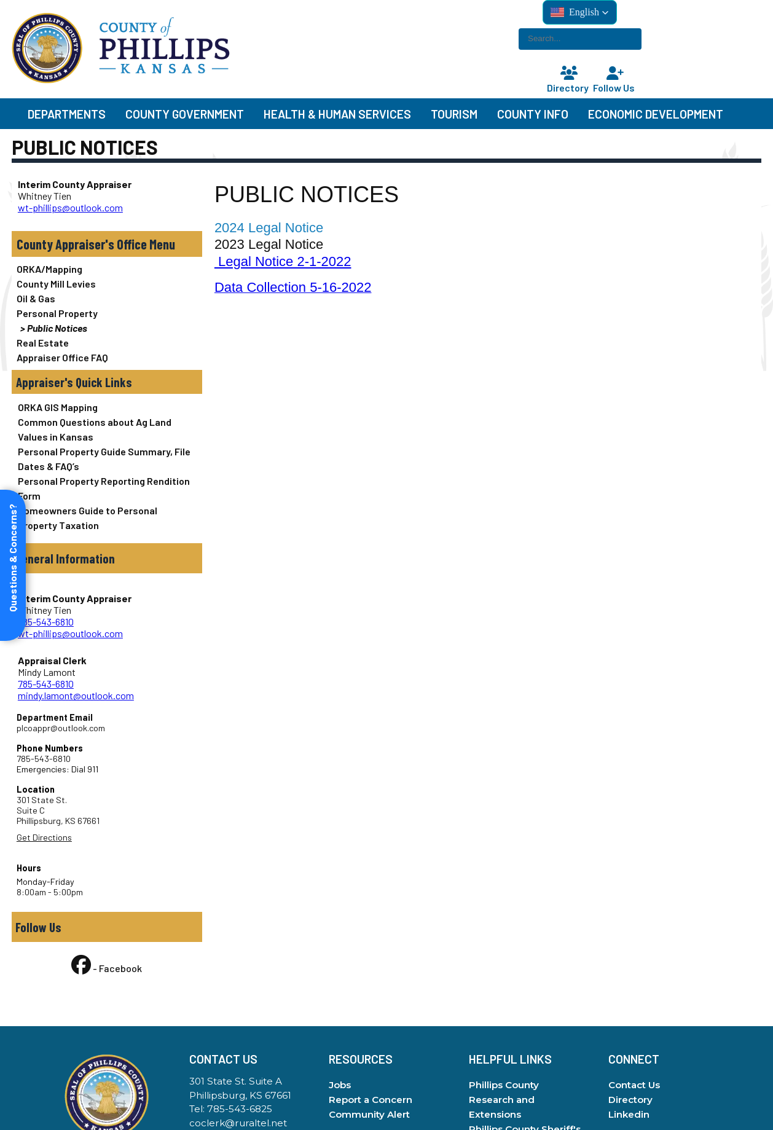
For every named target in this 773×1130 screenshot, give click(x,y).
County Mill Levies (56, 283)
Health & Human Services (337, 114)
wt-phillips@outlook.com (70, 207)
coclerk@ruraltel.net (238, 1123)
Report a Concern (370, 1099)
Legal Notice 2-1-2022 (282, 261)
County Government (184, 114)
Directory (569, 80)
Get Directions (44, 837)
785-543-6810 (46, 621)
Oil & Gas (36, 298)
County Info (532, 114)
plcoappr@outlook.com (61, 728)
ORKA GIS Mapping (58, 407)
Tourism (454, 114)
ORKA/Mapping (49, 269)
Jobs (340, 1085)
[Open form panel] (13, 565)
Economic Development (655, 114)
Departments (67, 114)
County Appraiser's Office (82, 244)
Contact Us (634, 1085)
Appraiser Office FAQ (62, 357)
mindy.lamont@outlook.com (76, 695)
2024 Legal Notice (268, 227)
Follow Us (615, 80)
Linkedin (628, 1114)
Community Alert (369, 1114)
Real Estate (43, 342)
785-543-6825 (239, 1109)
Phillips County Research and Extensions (504, 1099)
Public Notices (57, 328)
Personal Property (57, 313)
